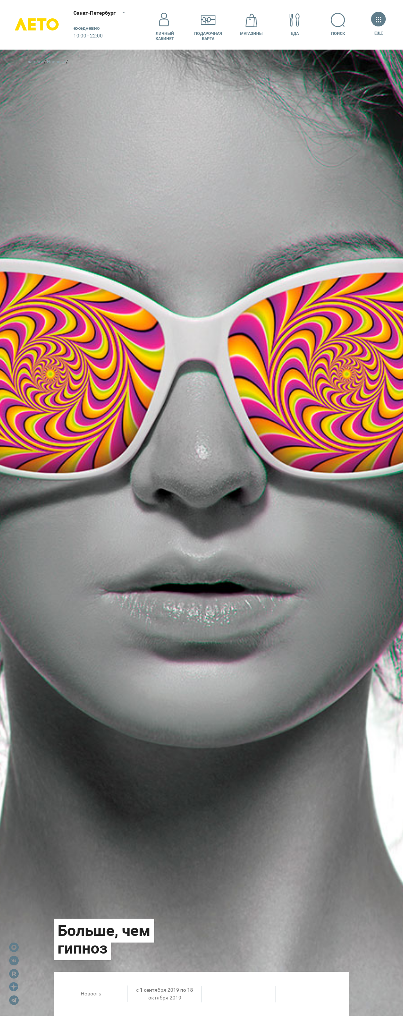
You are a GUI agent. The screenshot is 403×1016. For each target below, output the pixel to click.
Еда (295, 24)
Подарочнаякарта (208, 25)
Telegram (14, 1000)
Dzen (14, 987)
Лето (36, 25)
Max (14, 947)
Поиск (338, 24)
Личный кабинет (165, 25)
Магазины (251, 24)
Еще (378, 24)
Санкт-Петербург (94, 13)
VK (14, 960)
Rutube (14, 974)
